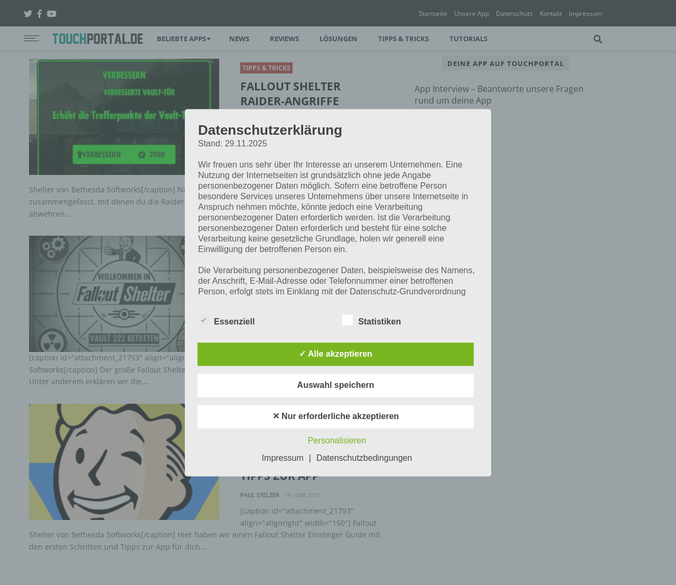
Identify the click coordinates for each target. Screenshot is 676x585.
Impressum (283, 457)
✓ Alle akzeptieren (335, 353)
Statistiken (371, 319)
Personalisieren (337, 440)
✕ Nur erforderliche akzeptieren (336, 416)
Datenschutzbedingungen (364, 457)
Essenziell (226, 319)
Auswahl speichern (335, 384)
